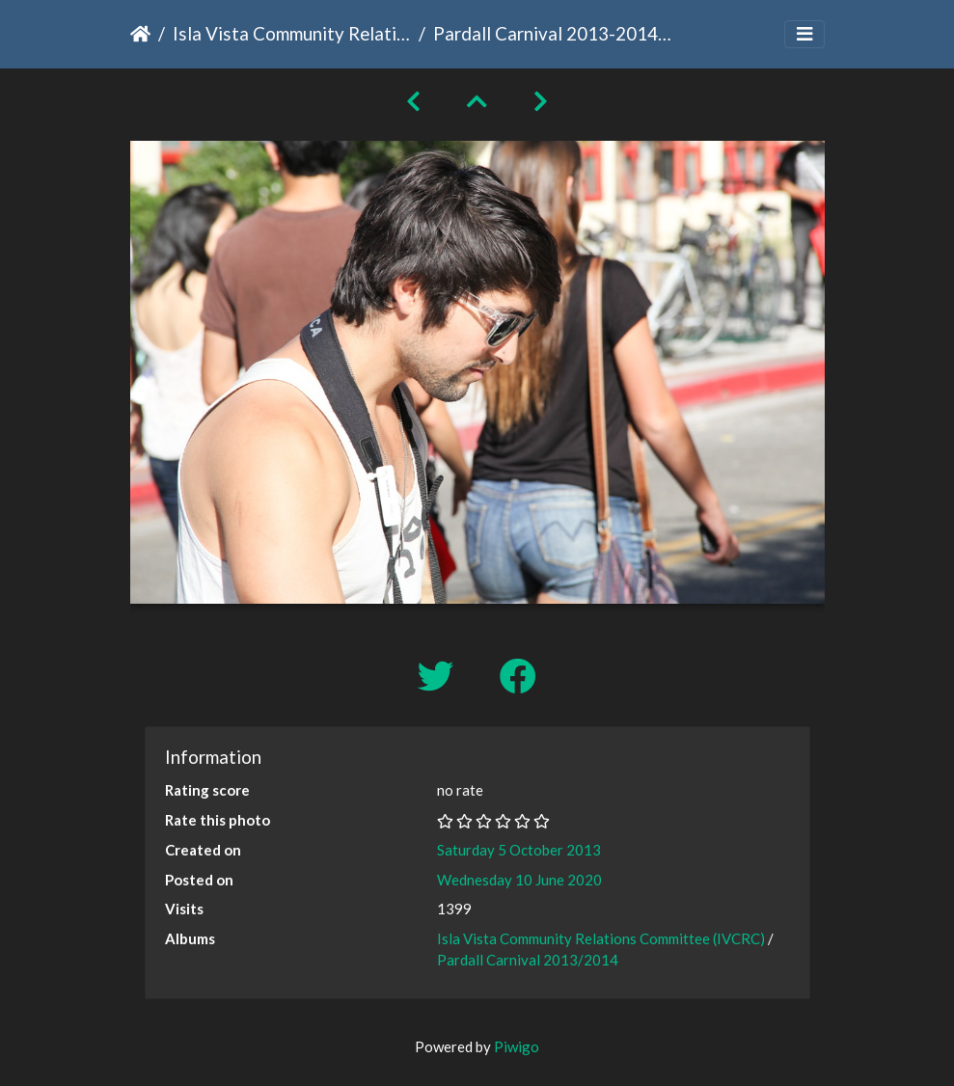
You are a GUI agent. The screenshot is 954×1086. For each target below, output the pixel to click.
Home (140, 33)
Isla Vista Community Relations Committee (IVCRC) (292, 33)
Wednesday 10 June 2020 (519, 879)
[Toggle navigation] (804, 34)
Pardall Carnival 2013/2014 (527, 959)
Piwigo (516, 1046)
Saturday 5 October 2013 (519, 849)
